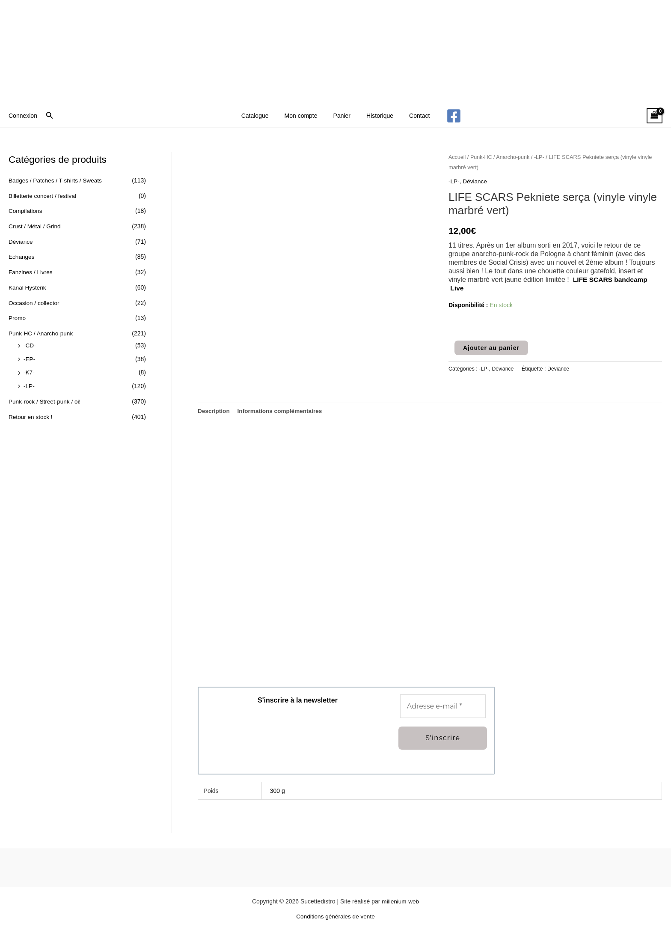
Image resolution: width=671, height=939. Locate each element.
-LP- (29, 385)
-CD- (30, 344)
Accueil (457, 157)
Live (457, 287)
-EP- (30, 358)
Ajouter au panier (491, 347)
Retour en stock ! (31, 415)
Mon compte (304, 115)
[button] (49, 115)
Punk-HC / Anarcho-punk (42, 332)
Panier (341, 115)
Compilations (26, 210)
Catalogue (262, 115)
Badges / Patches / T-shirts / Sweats (57, 180)
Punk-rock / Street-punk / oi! (46, 400)
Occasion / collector (35, 302)
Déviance (21, 241)
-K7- (29, 371)
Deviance (559, 369)
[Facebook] (443, 115)
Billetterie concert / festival (43, 195)
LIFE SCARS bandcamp (611, 279)
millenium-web (400, 901)
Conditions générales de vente (335, 917)
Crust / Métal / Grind (35, 226)
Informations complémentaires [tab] (282, 410)
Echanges (22, 256)
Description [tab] (214, 410)
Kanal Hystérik (28, 287)
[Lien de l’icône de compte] (23, 115)
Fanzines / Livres (31, 271)
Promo (17, 317)
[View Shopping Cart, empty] (654, 116)
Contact (411, 115)
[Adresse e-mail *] (443, 706)
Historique (375, 115)
